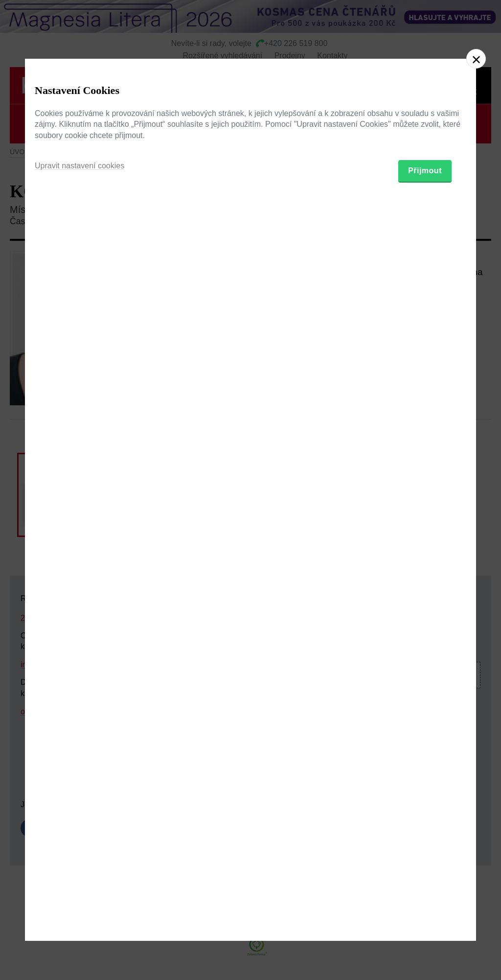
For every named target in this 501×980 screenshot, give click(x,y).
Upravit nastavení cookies (79, 540)
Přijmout (425, 545)
